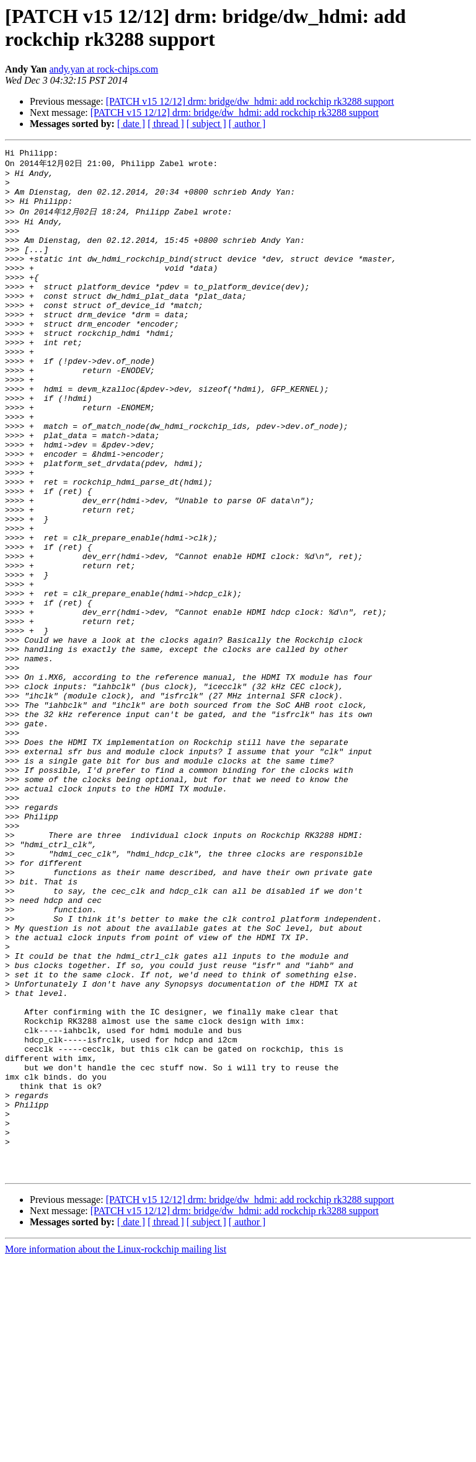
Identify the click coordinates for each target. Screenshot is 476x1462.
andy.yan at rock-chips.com (103, 69)
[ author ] (247, 123)
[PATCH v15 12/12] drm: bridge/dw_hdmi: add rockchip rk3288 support (250, 101)
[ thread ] (166, 123)
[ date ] (131, 123)
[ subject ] (206, 123)
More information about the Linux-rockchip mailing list (115, 1451)
